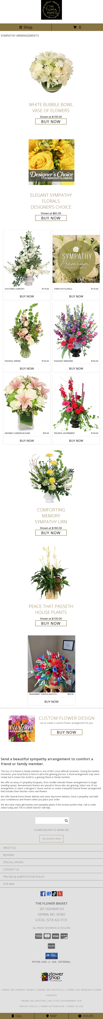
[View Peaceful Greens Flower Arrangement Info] (27, 331)
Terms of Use (75, 1006)
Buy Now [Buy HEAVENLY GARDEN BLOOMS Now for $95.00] (27, 441)
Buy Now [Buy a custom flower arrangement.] (66, 732)
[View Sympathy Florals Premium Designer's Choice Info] (76, 259)
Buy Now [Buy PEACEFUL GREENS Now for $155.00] (27, 368)
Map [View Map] (51, 1016)
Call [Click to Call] (17, 1016)
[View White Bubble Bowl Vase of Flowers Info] (51, 71)
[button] (51, 956)
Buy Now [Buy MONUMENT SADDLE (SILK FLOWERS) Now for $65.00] (51, 702)
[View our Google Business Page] (48, 895)
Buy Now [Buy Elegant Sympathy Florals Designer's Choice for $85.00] (51, 218)
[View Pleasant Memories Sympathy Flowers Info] (76, 331)
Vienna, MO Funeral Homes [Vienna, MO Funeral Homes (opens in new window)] (17, 989)
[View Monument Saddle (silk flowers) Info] (51, 663)
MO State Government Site (65, 1000)
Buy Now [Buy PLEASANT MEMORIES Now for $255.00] (76, 368)
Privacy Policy (29, 1006)
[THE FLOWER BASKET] (51, 18)
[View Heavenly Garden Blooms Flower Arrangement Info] (27, 403)
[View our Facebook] (42, 895)
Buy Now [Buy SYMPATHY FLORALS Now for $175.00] (76, 296)
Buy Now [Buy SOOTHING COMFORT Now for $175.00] (27, 296)
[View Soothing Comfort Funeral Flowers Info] (27, 258)
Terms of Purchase (52, 1006)
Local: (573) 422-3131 (51, 920)
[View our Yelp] (60, 895)
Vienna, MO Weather (33, 1000)
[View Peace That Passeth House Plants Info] (51, 573)
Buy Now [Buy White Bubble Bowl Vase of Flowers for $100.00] (51, 121)
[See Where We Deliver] (51, 838)
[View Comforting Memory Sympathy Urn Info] (51, 476)
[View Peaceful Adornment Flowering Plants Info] (76, 403)
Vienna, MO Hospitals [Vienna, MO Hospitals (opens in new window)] (50, 989)
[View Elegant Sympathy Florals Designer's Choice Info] (51, 162)
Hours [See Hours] (86, 1016)
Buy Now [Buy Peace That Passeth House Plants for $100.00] (51, 623)
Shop (25, 27)
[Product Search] (52, 820)
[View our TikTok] (54, 895)
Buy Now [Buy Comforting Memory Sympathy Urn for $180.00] (51, 532)
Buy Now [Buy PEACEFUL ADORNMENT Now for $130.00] (76, 441)
